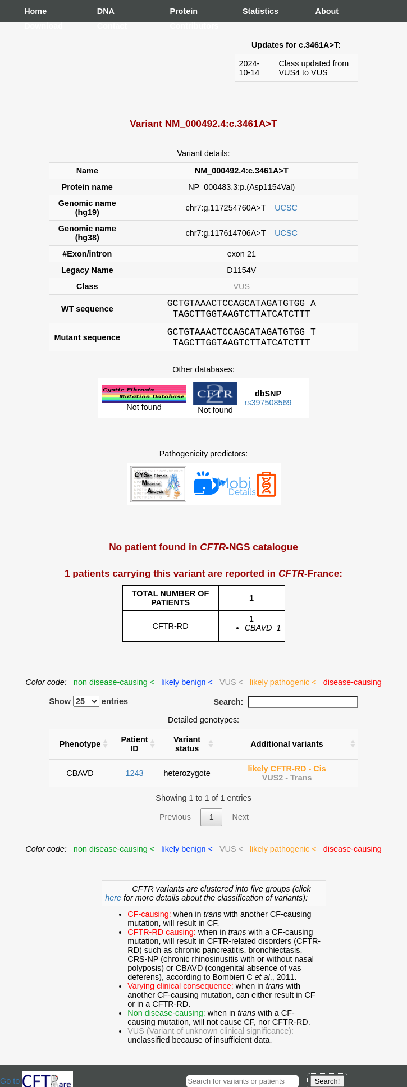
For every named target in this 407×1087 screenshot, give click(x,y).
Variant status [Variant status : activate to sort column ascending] (186, 751)
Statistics (254, 11)
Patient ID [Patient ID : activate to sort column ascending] (134, 751)
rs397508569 (267, 409)
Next (240, 823)
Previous (175, 823)
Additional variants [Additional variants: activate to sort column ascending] (286, 750)
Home (35, 11)
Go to (36, 1080)
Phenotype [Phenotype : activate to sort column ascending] (80, 750)
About (326, 11)
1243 (134, 779)
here (114, 904)
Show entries (89, 708)
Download (35, 25)
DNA (106, 11)
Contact (108, 25)
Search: (286, 708)
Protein (181, 11)
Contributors (181, 25)
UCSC (286, 207)
